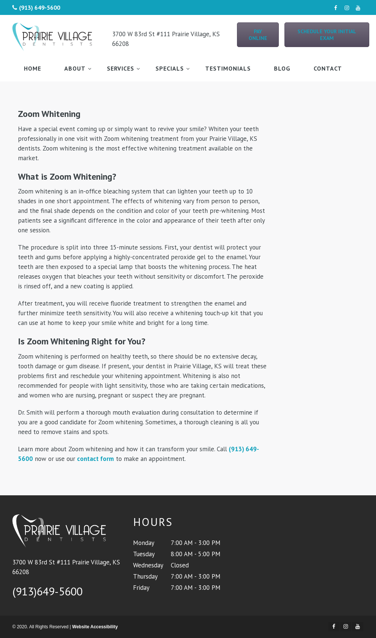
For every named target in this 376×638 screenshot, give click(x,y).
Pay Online (258, 34)
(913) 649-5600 (39, 7)
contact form (95, 459)
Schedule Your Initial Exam (327, 34)
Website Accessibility (95, 626)
